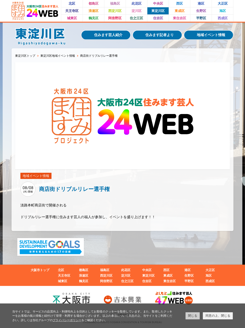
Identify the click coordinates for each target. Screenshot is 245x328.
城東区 (72, 18)
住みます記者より (159, 35)
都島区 (94, 3)
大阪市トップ (40, 270)
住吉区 (158, 18)
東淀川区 (158, 11)
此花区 (137, 3)
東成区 (180, 11)
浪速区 (94, 11)
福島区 (115, 3)
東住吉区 (179, 18)
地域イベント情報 (211, 35)
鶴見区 (94, 18)
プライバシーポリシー (67, 320)
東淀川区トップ (25, 55)
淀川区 (137, 11)
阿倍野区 (115, 18)
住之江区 (136, 18)
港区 (201, 3)
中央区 (158, 3)
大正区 (223, 3)
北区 (72, 3)
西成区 (223, 18)
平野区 (201, 18)
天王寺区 (72, 11)
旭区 (222, 11)
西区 (179, 3)
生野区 (201, 11)
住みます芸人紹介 (108, 35)
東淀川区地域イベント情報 (57, 55)
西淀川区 (115, 11)
